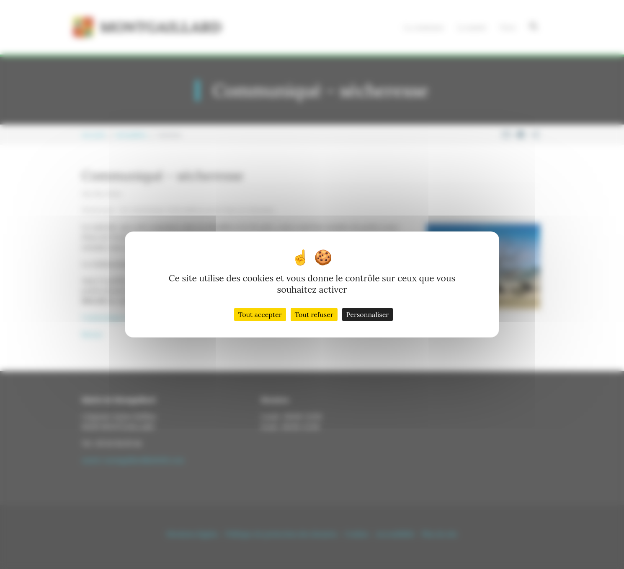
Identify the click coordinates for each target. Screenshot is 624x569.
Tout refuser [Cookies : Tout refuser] (314, 314)
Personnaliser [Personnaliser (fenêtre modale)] (367, 314)
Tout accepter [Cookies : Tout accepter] (260, 314)
